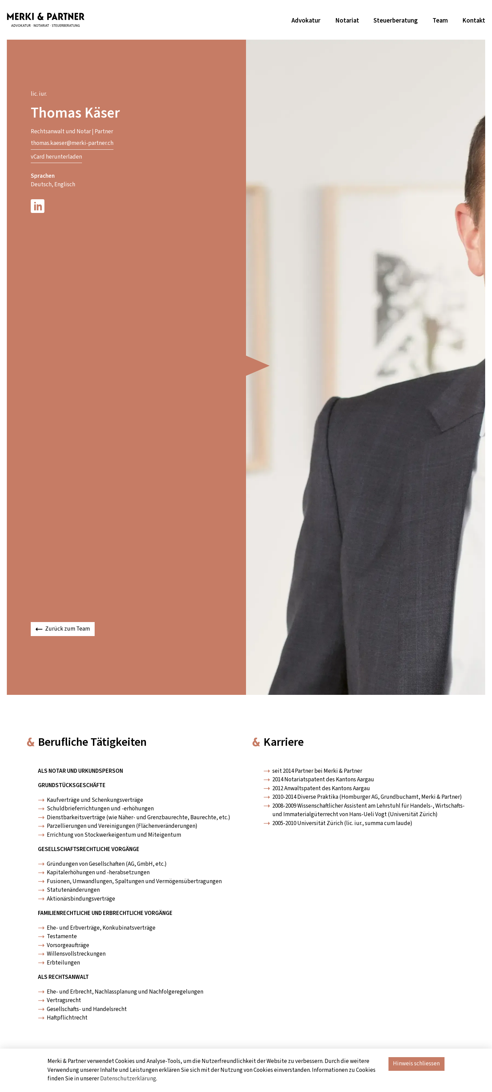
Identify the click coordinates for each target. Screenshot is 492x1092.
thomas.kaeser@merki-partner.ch (72, 143)
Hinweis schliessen (416, 1064)
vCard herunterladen (56, 157)
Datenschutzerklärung (128, 1079)
